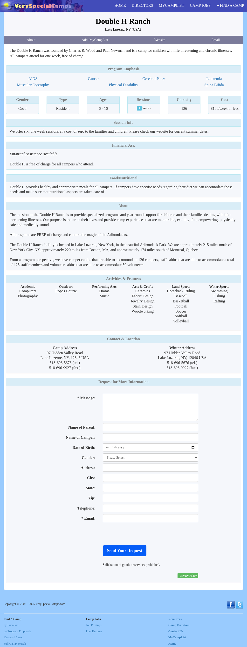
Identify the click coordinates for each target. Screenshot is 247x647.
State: (91, 488)
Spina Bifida (214, 85)
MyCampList (177, 637)
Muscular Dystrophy (33, 85)
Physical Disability (123, 85)
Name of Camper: (81, 437)
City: (91, 478)
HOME (120, 5)
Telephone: (86, 508)
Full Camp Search (15, 643)
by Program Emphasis (17, 631)
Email (216, 40)
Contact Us (175, 631)
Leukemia (214, 79)
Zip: (91, 498)
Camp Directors (179, 625)
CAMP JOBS (200, 5)
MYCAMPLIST (171, 5)
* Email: (88, 518)
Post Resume (94, 631)
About (31, 40)
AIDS (32, 79)
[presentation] (139, 533)
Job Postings (93, 625)
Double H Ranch (123, 21)
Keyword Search (14, 637)
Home (172, 643)
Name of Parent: (82, 427)
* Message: (86, 398)
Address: (88, 468)
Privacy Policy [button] (188, 575)
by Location (11, 625)
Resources (175, 619)
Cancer (93, 79)
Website (159, 40)
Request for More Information (123, 382)
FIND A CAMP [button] (230, 5)
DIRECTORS (142, 5)
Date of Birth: (83, 447)
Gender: (89, 458)
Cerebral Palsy (153, 79)
